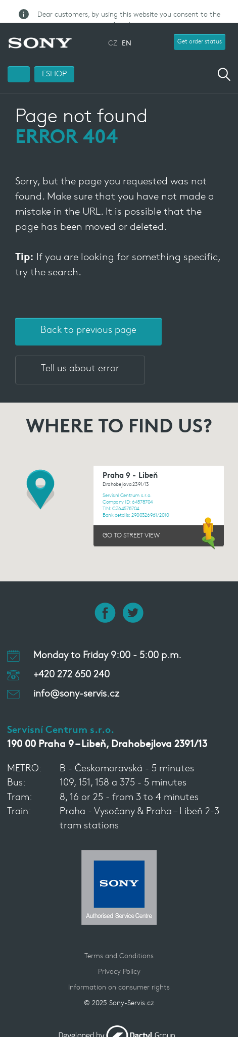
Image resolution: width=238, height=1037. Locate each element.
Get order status (199, 31)
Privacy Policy (119, 961)
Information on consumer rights (119, 977)
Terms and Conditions (119, 946)
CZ (112, 33)
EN (126, 33)
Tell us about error (80, 358)
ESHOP (54, 63)
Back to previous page (88, 319)
